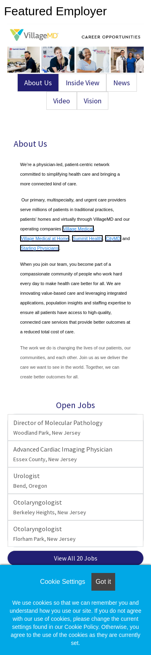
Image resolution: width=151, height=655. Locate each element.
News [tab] (121, 82)
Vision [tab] (92, 100)
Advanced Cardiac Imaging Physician (62, 454)
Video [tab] (61, 100)
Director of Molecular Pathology (57, 427)
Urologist (30, 480)
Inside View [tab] (82, 82)
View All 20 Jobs (75, 558)
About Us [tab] (38, 82)
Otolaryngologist (49, 507)
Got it (103, 581)
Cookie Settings (62, 581)
